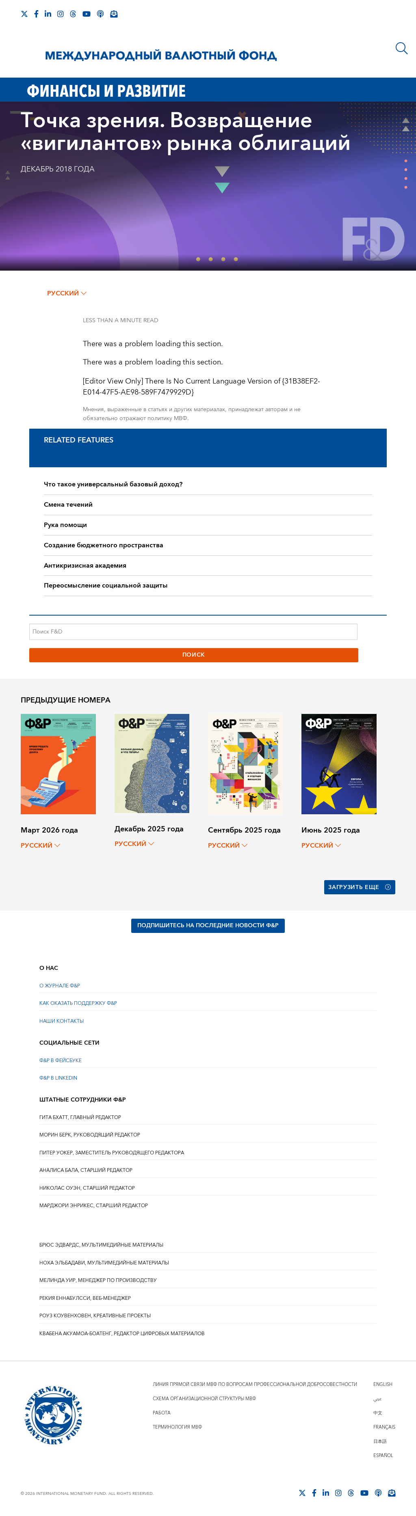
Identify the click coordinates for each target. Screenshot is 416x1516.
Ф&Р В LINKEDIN (58, 1078)
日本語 (380, 1441)
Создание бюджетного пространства (103, 545)
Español (383, 1456)
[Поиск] (402, 48)
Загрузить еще (359, 887)
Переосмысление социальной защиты (106, 585)
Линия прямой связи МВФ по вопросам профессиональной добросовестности (255, 1384)
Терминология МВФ (177, 1427)
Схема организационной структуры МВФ (204, 1399)
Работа (162, 1413)
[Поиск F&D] (193, 632)
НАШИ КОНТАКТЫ (61, 1021)
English (382, 1384)
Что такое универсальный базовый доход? (113, 484)
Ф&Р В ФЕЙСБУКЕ (60, 1060)
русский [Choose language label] (67, 293)
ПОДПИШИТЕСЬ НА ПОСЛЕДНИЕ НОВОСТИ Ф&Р (208, 925)
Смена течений (68, 504)
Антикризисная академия (85, 565)
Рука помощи (65, 525)
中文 (377, 1413)
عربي (377, 1399)
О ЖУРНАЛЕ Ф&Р (59, 986)
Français (384, 1427)
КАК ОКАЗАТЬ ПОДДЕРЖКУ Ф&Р (78, 1003)
